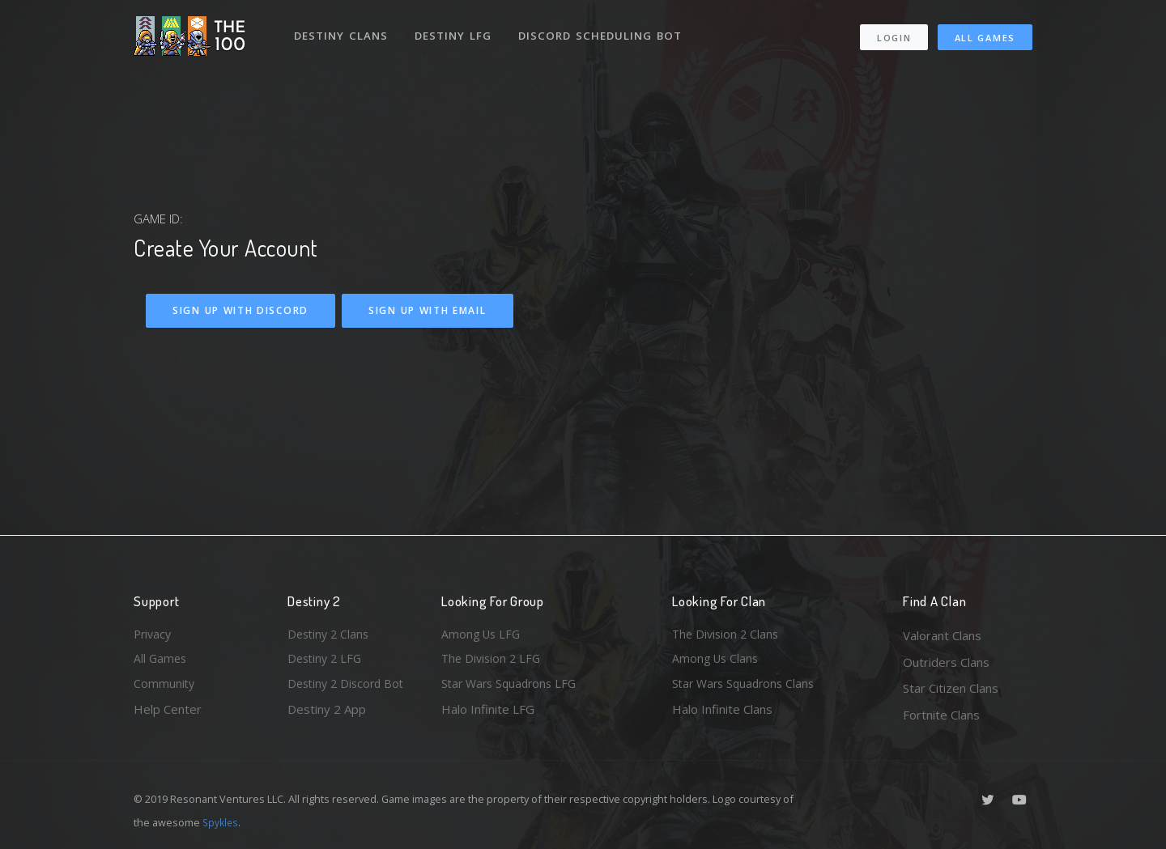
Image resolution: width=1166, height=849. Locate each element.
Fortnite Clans (941, 715)
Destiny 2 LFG (326, 662)
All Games (985, 33)
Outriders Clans (946, 662)
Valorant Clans (942, 635)
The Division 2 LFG (493, 662)
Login (893, 33)
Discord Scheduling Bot (604, 30)
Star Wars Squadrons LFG (512, 688)
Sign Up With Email (427, 310)
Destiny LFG (456, 30)
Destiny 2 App (326, 715)
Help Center (168, 715)
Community (165, 688)
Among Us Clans (717, 662)
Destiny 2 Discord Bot (349, 688)
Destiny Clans (342, 30)
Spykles (221, 822)
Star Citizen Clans (950, 688)
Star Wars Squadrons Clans (747, 688)
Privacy (154, 635)
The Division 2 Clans (727, 635)
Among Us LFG (482, 635)
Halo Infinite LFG (487, 715)
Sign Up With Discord (240, 310)
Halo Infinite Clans (722, 715)
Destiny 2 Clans (330, 635)
